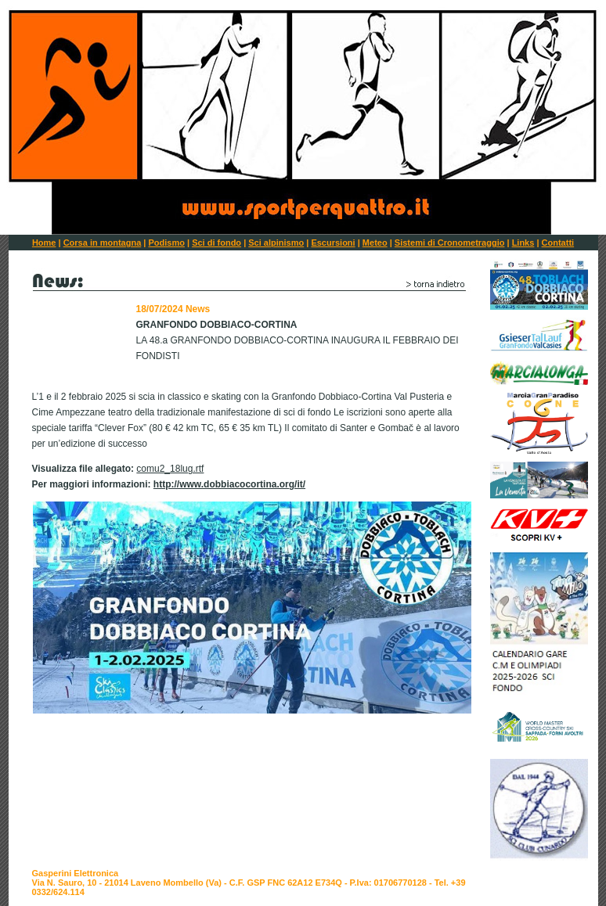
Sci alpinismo (276, 242)
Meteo (375, 242)
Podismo (166, 242)
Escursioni (333, 242)
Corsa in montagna (102, 242)
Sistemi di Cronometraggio (450, 242)
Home (44, 242)
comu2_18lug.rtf (170, 468)
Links (523, 242)
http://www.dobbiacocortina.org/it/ (229, 484)
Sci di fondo (216, 242)
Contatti (558, 242)
